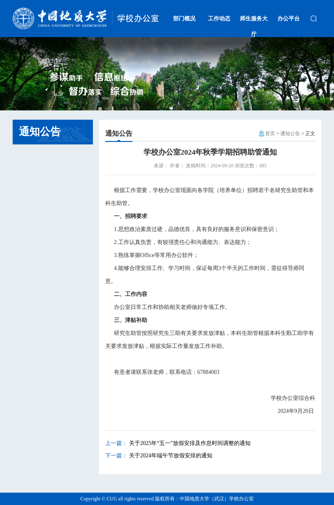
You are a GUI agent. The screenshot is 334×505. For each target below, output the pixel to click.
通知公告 (290, 133)
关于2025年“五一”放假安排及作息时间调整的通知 (190, 443)
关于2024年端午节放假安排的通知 (170, 455)
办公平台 (289, 18)
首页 (270, 133)
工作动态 (219, 18)
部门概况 (184, 18)
